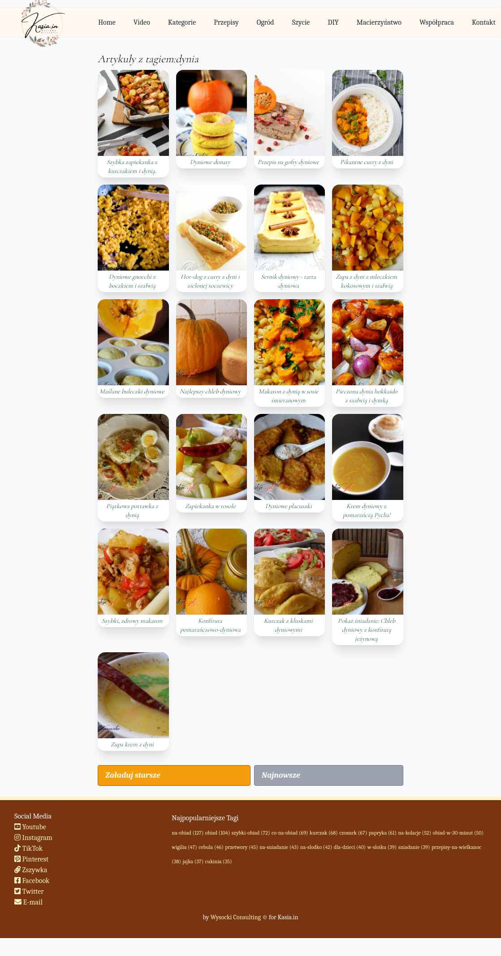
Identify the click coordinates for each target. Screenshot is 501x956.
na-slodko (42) (316, 847)
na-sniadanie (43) (278, 847)
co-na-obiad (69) (290, 833)
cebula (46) (211, 847)
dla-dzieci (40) (350, 847)
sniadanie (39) (414, 847)
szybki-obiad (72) (251, 833)
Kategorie (182, 22)
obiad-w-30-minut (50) (458, 833)
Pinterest (31, 859)
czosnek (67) (353, 833)
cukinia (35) (218, 861)
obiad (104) (217, 833)
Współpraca (436, 22)
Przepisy (226, 22)
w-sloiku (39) (382, 847)
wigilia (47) (184, 847)
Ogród (265, 22)
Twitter (29, 891)
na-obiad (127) (187, 833)
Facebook (32, 881)
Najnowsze (281, 775)
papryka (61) (383, 833)
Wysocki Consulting (235, 917)
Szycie (301, 22)
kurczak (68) (324, 833)
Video (142, 22)
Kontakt (484, 22)
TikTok (28, 848)
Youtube (30, 827)
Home (107, 22)
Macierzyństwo (379, 22)
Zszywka (31, 870)
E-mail (28, 902)
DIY (333, 22)
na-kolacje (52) (414, 833)
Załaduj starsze (132, 775)
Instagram (33, 838)
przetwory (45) (241, 847)
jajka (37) (192, 861)
